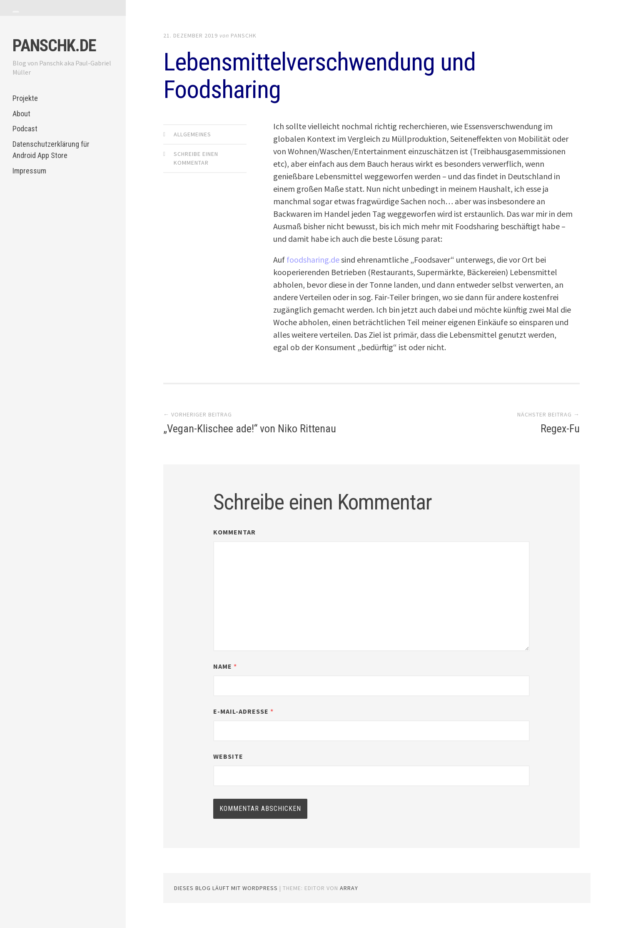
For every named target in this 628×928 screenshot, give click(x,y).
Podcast (24, 128)
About (21, 113)
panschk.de (54, 45)
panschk (244, 35)
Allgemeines (192, 134)
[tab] (15, 12)
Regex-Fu (560, 428)
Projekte (25, 98)
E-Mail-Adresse (243, 711)
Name (225, 666)
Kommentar (234, 532)
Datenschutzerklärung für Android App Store (51, 150)
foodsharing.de (313, 259)
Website (228, 756)
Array (349, 888)
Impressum (29, 170)
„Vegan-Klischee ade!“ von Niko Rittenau (249, 428)
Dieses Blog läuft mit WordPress (226, 888)
